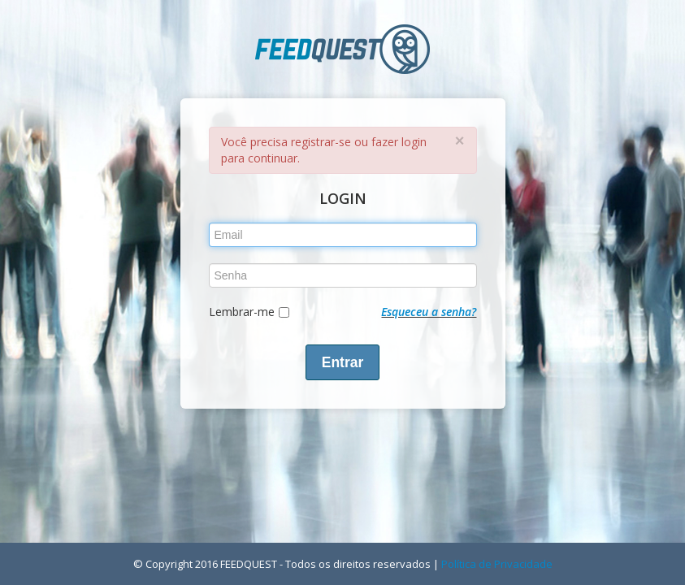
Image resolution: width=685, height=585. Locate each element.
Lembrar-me (242, 311)
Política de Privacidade (497, 564)
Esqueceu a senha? (428, 311)
